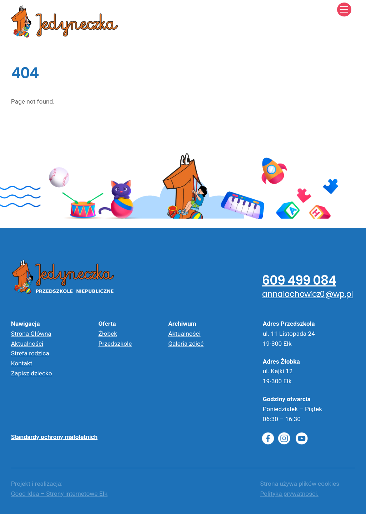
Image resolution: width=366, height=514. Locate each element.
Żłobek (107, 333)
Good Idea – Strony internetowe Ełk (59, 493)
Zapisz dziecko (31, 373)
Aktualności (27, 343)
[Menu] (344, 9)
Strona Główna (31, 333)
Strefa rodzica (30, 353)
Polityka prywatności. (289, 493)
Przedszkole (115, 343)
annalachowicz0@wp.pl (307, 294)
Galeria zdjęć (186, 343)
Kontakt (21, 363)
